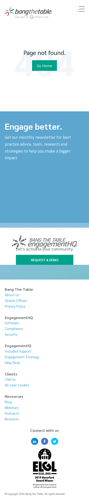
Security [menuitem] (11, 334)
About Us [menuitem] (12, 294)
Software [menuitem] (12, 322)
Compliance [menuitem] (14, 328)
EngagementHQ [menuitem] (19, 317)
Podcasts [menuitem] (12, 413)
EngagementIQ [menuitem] (18, 345)
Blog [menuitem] (8, 401)
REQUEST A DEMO (44, 260)
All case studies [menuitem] (17, 385)
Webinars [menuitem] (12, 407)
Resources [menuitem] (14, 396)
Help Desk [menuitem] (12, 362)
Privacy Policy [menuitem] (15, 306)
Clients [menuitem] (11, 373)
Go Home (44, 65)
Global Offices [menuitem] (16, 300)
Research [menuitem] (12, 419)
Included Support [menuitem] (18, 351)
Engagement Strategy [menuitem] (22, 356)
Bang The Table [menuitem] (19, 289)
